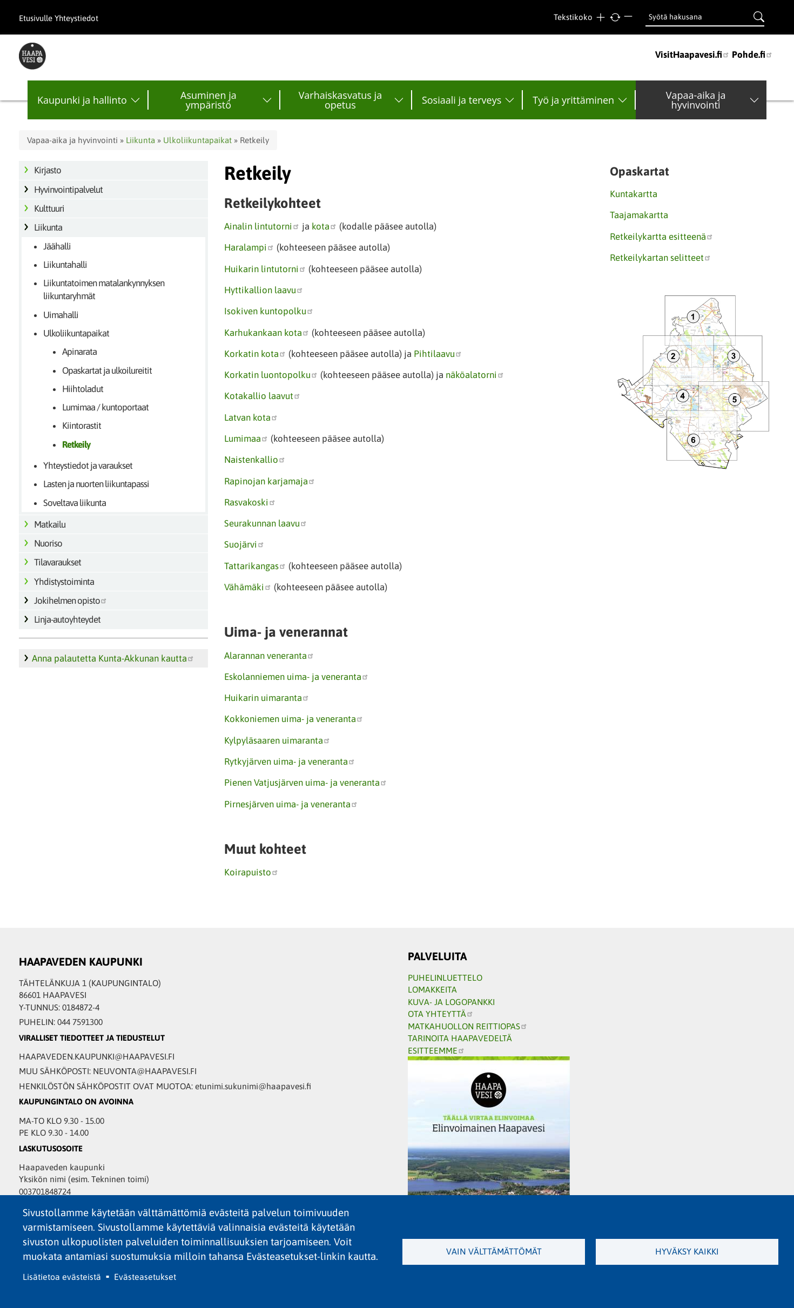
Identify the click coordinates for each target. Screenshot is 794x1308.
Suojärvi (244, 544)
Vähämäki (248, 587)
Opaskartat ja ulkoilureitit (107, 370)
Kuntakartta (633, 193)
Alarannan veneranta (269, 655)
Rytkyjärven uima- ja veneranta (289, 761)
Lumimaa (246, 438)
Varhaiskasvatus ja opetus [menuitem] (340, 100)
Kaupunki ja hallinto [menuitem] (82, 99)
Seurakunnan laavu (265, 523)
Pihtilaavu (438, 353)
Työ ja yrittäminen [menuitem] (573, 99)
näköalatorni (475, 374)
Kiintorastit (81, 425)
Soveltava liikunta (74, 502)
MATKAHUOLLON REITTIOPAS (468, 1026)
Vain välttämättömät (494, 1251)
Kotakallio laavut (262, 395)
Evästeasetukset (145, 1277)
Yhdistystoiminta (64, 581)
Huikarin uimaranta (266, 697)
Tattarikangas (255, 566)
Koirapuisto (251, 872)
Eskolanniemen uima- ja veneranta (296, 676)
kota (324, 226)
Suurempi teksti (600, 17)
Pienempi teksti (629, 17)
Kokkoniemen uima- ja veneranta (294, 718)
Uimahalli (60, 314)
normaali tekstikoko (615, 17)
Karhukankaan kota (266, 332)
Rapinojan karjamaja (269, 481)
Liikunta (140, 140)
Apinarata (79, 351)
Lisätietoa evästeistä (62, 1277)
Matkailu (49, 524)
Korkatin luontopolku (271, 374)
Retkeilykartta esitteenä (662, 236)
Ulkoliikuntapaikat (197, 140)
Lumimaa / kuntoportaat (105, 407)
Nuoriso (48, 543)
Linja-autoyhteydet (67, 619)
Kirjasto (47, 170)
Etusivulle (35, 18)
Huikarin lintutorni (265, 269)
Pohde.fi (752, 54)
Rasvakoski (250, 502)
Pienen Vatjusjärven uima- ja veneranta (305, 782)
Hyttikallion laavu (264, 290)
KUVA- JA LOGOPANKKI (451, 1002)
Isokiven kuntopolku (269, 311)
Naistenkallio (255, 459)
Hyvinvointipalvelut (68, 189)
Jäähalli (57, 246)
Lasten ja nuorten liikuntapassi (96, 483)
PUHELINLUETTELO (445, 977)
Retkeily (76, 444)
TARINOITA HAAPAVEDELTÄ (460, 1038)
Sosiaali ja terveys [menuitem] (461, 99)
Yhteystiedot (76, 18)
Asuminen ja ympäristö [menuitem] (208, 100)
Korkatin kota (255, 353)
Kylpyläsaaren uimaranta (277, 740)
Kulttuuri (49, 208)
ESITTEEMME (436, 1050)
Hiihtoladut (82, 388)
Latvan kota (251, 417)
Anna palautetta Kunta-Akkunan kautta (113, 658)
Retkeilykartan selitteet (660, 257)
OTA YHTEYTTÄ (441, 1014)
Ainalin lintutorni (262, 226)
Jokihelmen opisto (70, 600)
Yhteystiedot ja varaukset (87, 465)
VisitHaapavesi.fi (692, 54)
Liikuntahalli (65, 264)
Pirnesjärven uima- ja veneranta (291, 804)
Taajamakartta (639, 215)
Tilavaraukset (57, 562)
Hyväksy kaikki (687, 1251)
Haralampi (249, 247)
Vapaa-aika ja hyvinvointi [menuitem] (696, 100)
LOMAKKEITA (432, 989)
